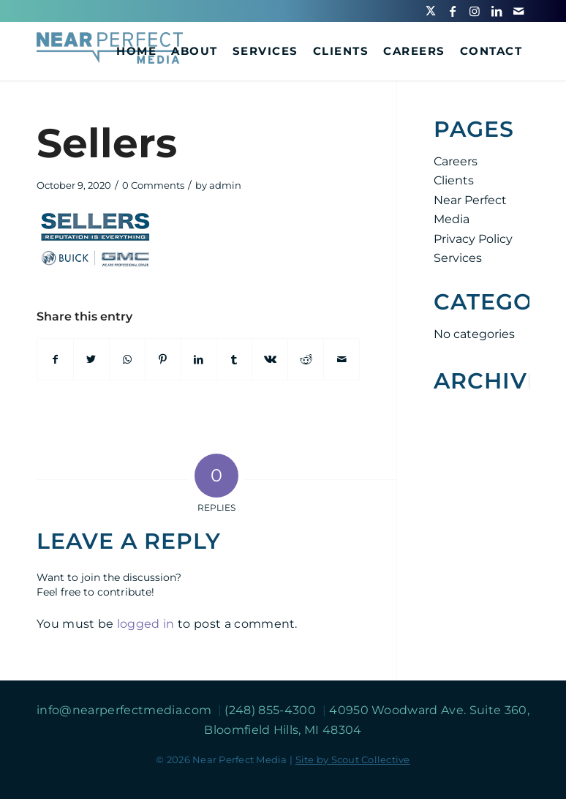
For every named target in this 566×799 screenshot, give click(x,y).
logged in (146, 624)
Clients (454, 180)
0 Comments (153, 185)
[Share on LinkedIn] (198, 359)
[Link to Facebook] (453, 11)
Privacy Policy (473, 239)
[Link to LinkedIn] (496, 11)
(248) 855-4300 (271, 710)
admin (225, 185)
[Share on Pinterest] (163, 359)
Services (458, 258)
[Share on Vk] (269, 359)
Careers (456, 161)
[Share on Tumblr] (234, 359)
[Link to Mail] (518, 11)
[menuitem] (136, 51)
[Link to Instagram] (475, 11)
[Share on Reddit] (305, 359)
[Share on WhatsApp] (127, 359)
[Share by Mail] (341, 359)
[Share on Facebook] (55, 359)
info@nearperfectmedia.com (125, 710)
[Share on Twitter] (91, 359)
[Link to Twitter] (431, 11)
